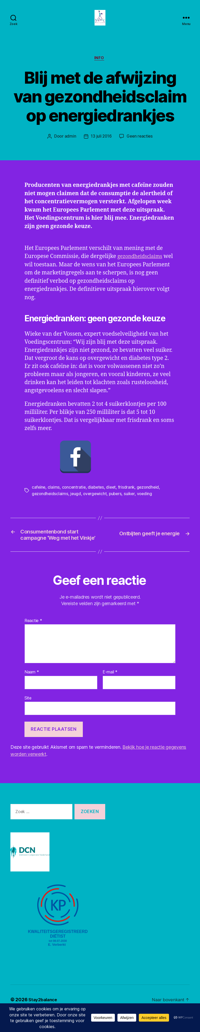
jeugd (76, 501)
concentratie (74, 495)
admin (69, 145)
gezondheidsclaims (76, 273)
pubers (117, 501)
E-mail (110, 689)
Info (100, 66)
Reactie (33, 638)
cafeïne (39, 495)
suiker (131, 501)
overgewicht (96, 501)
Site (28, 715)
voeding (147, 501)
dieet (113, 495)
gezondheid (150, 495)
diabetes (97, 495)
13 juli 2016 (101, 145)
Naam (31, 689)
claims (54, 495)
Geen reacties (140, 145)
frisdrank (128, 495)
